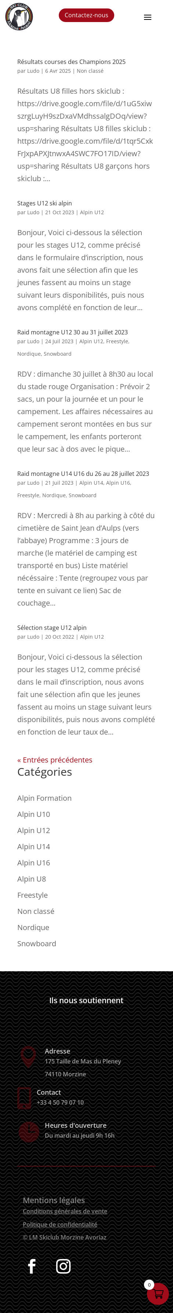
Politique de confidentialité (60, 1224)
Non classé (90, 70)
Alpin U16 (118, 482)
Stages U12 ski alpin (44, 203)
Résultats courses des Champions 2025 (71, 62)
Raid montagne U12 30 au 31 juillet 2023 (72, 332)
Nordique (29, 353)
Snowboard (58, 353)
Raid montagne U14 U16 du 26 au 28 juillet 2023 (83, 474)
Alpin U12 (92, 212)
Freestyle (117, 341)
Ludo (33, 70)
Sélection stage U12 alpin (52, 628)
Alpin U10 (33, 814)
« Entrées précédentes (55, 760)
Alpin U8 (31, 879)
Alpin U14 (91, 482)
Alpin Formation (44, 798)
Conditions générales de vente (65, 1211)
